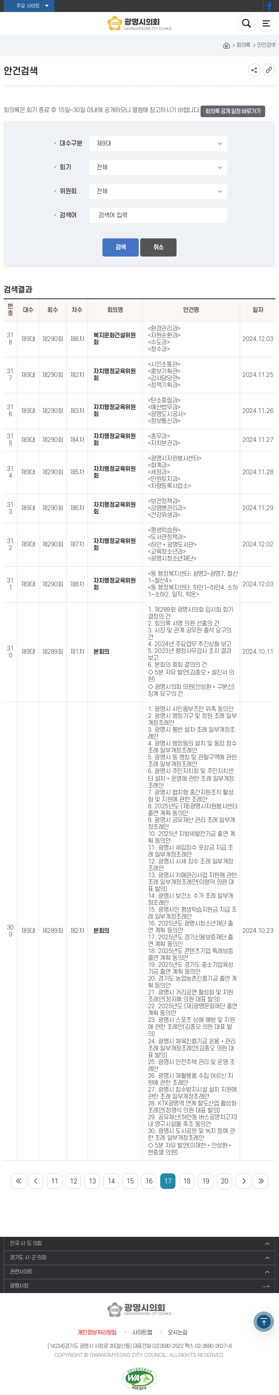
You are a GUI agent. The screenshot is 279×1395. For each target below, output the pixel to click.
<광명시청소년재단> (172, 558)
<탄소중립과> (164, 400)
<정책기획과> (164, 385)
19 (205, 1181)
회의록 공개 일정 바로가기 (232, 111)
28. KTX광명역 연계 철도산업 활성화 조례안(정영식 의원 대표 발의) (192, 1107)
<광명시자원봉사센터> (175, 458)
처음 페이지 (18, 1181)
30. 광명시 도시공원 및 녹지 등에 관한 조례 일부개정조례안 (191, 1134)
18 (186, 1181)
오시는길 (177, 1332)
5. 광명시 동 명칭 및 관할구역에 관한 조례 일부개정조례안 (192, 761)
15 (129, 1181)
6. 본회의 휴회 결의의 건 (177, 665)
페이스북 (269, 6)
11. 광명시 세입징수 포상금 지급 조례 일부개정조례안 (190, 851)
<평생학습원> (164, 530)
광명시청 (19, 1286)
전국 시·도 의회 (26, 1243)
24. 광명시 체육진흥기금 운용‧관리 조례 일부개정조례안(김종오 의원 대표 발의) (191, 1048)
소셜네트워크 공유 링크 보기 (254, 69)
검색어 (68, 215)
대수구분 (71, 143)
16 (148, 1181)
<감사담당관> (164, 378)
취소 (158, 247)
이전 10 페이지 (35, 1181)
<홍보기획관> (164, 371)
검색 (121, 247)
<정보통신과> (164, 421)
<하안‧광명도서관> (172, 545)
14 (111, 1181)
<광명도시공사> (167, 414)
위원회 (68, 191)
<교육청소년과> (167, 552)
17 (167, 1181)
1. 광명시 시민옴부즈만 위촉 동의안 (190, 709)
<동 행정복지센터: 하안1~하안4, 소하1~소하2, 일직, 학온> (193, 591)
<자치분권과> (164, 443)
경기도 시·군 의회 (28, 1258)
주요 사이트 (28, 6)
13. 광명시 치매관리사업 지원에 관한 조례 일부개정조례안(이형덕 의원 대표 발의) (192, 882)
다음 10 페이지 (243, 1181)
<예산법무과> (164, 407)
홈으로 (226, 45)
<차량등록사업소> (169, 486)
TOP (264, 1322)
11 (54, 1181)
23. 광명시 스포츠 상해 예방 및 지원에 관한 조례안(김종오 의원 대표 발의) (191, 1027)
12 (73, 1181)
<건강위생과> (164, 515)
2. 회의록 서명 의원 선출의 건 (183, 623)
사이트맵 (142, 1332)
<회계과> (159, 465)
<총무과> (159, 436)
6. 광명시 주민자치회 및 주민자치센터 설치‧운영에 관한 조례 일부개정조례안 (191, 778)
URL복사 (269, 69)
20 (224, 1181)
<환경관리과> (164, 328)
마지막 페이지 (260, 1181)
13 (92, 1181)
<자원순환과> (164, 335)
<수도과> (159, 342)
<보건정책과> (164, 501)
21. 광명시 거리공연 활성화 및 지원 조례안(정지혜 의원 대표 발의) (190, 996)
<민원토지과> (164, 479)
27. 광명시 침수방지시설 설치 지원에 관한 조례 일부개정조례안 (192, 1093)
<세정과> (159, 472)
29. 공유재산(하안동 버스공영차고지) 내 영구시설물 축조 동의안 (193, 1121)
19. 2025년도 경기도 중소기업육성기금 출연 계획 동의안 (190, 968)
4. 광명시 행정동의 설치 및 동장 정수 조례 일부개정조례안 (192, 747)
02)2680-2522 (167, 1346)
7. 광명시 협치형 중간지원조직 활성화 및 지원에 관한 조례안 (190, 796)
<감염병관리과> (167, 508)
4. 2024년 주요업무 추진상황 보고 (189, 644)
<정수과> (159, 349)
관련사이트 (21, 1272)
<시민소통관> (164, 364)
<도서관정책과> (167, 537)
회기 (65, 167)
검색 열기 (246, 23)
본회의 (101, 652)
